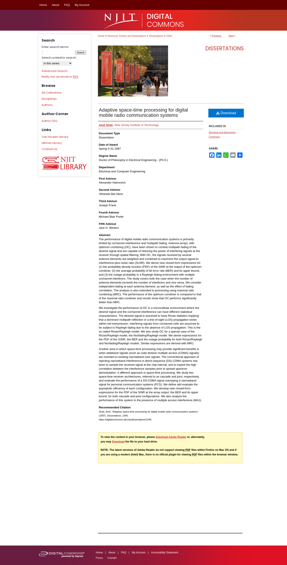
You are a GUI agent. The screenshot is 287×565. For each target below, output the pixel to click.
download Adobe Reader (171, 437)
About (111, 552)
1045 (169, 36)
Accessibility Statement (164, 552)
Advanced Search (54, 71)
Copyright (112, 558)
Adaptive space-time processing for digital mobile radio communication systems (143, 112)
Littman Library (52, 143)
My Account (138, 552)
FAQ (123, 552)
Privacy (99, 558)
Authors (47, 105)
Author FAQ (49, 121)
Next (231, 35)
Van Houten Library (55, 137)
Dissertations (156, 36)
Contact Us (49, 149)
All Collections (52, 93)
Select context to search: (59, 58)
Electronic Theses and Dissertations (127, 36)
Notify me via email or (60, 77)
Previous (216, 35)
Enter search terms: (55, 47)
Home (101, 36)
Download (226, 113)
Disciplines (49, 99)
